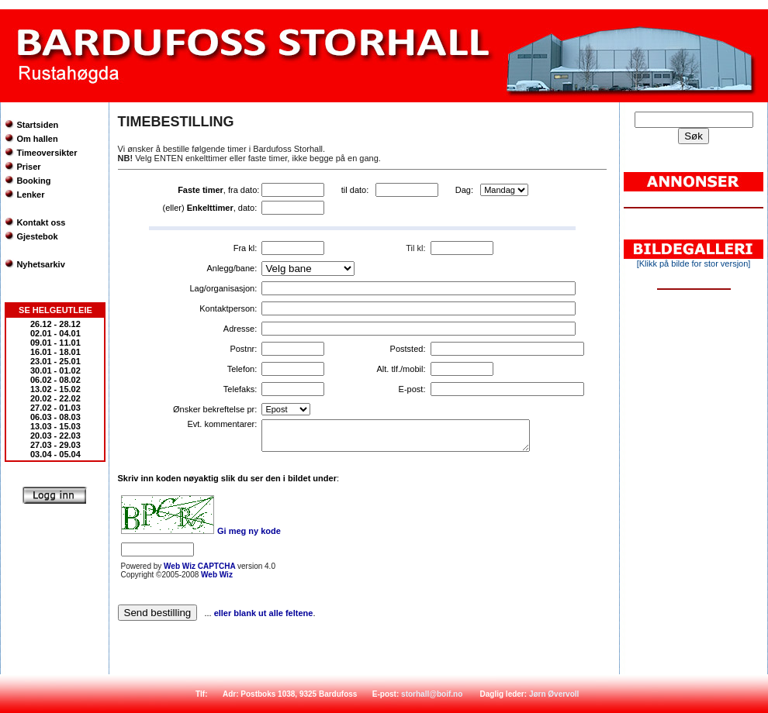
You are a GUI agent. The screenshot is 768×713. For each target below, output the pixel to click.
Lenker (30, 194)
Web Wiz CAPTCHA (200, 566)
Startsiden (37, 124)
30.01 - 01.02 (55, 370)
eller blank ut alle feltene (263, 613)
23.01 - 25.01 (55, 361)
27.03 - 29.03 (55, 445)
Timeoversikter (46, 152)
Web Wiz (217, 574)
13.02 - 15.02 (55, 389)
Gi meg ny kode (249, 531)
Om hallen (36, 138)
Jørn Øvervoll (554, 694)
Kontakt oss (40, 222)
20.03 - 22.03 (55, 435)
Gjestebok (36, 236)
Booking (33, 180)
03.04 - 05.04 (55, 454)
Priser (28, 166)
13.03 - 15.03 (55, 426)
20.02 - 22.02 (55, 398)
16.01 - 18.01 (55, 351)
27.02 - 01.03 (55, 407)
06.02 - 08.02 (55, 379)
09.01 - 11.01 (55, 342)
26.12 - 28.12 (55, 324)
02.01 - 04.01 (55, 333)
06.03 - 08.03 (55, 417)
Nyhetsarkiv (40, 264)
